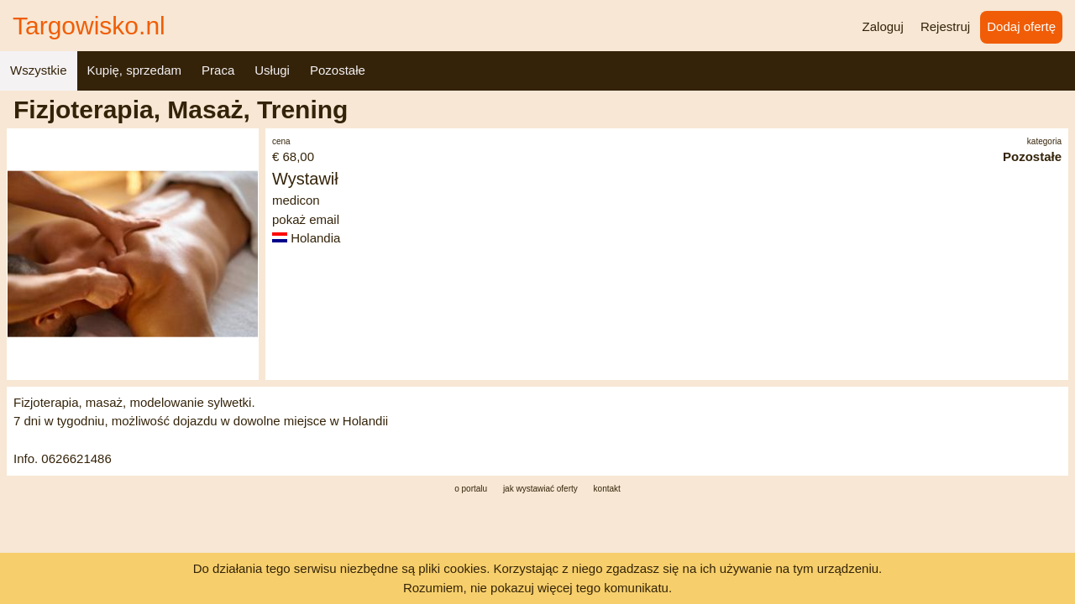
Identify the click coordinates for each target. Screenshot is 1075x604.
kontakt (607, 488)
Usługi (272, 70)
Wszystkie (38, 70)
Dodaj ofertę (1021, 26)
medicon (296, 200)
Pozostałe (337, 70)
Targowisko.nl (89, 25)
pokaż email (305, 219)
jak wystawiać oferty (540, 488)
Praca (218, 70)
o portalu (470, 488)
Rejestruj (945, 26)
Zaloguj (883, 26)
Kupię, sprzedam (134, 70)
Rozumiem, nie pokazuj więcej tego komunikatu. (537, 588)
